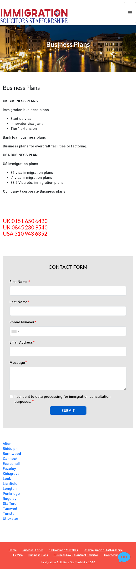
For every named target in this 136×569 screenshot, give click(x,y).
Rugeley (9, 498)
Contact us (111, 555)
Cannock (10, 459)
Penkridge (11, 493)
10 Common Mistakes (63, 550)
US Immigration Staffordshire (103, 550)
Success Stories (32, 550)
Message (18, 362)
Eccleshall (11, 464)
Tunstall (9, 513)
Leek (7, 479)
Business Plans (38, 555)
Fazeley (9, 469)
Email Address (22, 342)
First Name (20, 282)
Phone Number (23, 322)
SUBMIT (68, 411)
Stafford (9, 503)
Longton (10, 488)
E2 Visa (18, 555)
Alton (7, 444)
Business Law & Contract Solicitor (76, 555)
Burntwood (12, 454)
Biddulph (10, 449)
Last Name (19, 302)
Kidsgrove (11, 474)
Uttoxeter (10, 518)
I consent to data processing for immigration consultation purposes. (63, 399)
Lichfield (10, 483)
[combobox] (15, 331)
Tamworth (11, 508)
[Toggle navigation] (130, 12)
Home (13, 550)
